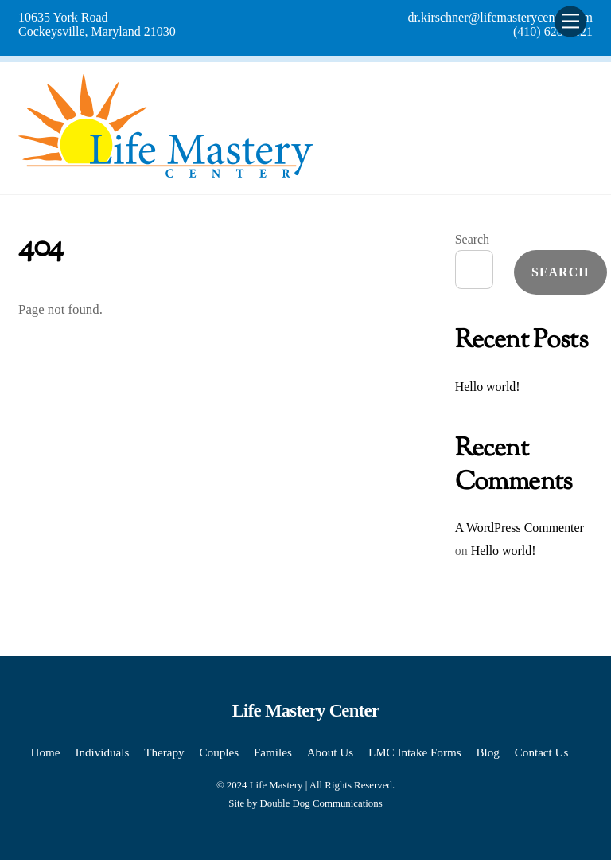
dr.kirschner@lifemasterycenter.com (500, 17)
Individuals (102, 752)
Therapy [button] (164, 752)
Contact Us (542, 752)
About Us (330, 752)
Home (45, 752)
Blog (487, 752)
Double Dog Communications (321, 803)
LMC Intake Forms (414, 752)
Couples (219, 752)
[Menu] (570, 21)
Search (472, 239)
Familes (273, 752)
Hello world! (487, 386)
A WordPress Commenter (519, 527)
